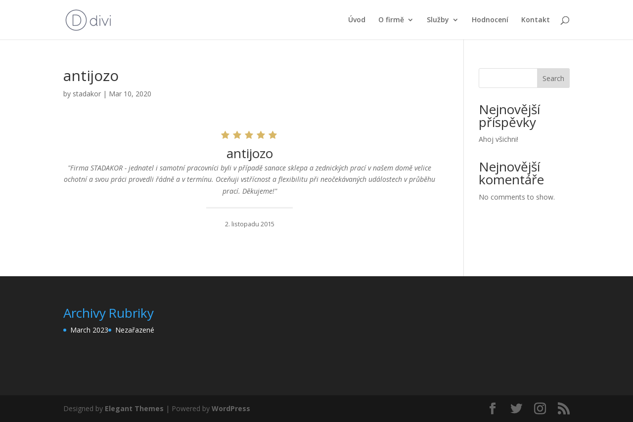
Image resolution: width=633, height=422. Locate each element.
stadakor (87, 93)
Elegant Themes (134, 408)
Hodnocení (490, 20)
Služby (438, 20)
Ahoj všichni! (498, 139)
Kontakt (535, 20)
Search (553, 78)
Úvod (356, 20)
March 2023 (89, 330)
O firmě (391, 20)
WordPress (231, 408)
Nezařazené (134, 330)
